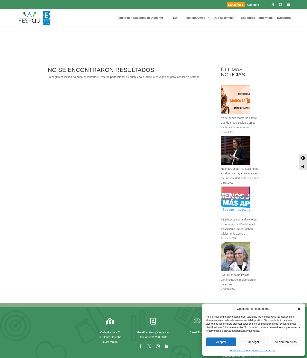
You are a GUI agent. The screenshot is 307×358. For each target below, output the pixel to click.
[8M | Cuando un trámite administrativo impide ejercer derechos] (235, 228)
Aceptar (221, 342)
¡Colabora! (284, 17)
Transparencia (195, 17)
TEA (174, 17)
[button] (299, 309)
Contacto (253, 4)
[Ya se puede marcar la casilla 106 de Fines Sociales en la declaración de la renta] (235, 71)
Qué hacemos (223, 17)
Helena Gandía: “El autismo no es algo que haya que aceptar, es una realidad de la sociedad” (240, 144)
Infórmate (266, 17)
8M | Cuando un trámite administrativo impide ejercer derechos (238, 250)
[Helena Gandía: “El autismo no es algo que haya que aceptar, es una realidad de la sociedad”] (235, 122)
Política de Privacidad (263, 350)
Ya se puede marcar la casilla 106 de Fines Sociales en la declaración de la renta (239, 93)
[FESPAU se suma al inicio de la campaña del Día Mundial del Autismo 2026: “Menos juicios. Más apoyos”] (235, 172)
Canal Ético (236, 4)
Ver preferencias (286, 342)
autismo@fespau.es (157, 303)
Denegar (253, 342)
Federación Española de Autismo (140, 17)
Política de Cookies (240, 350)
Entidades (248, 17)
